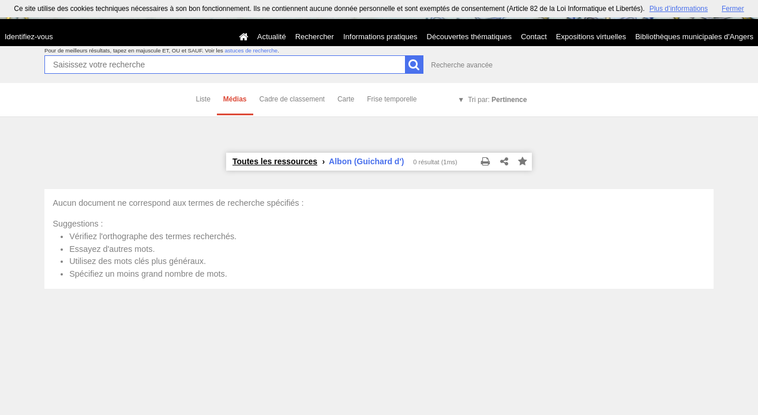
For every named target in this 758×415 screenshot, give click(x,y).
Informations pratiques (380, 36)
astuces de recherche (250, 50)
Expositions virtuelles (591, 36)
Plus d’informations (679, 9)
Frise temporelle (391, 99)
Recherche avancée (462, 65)
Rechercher (314, 36)
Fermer (733, 9)
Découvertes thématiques (469, 36)
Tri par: (497, 100)
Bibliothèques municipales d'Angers (694, 36)
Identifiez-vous (29, 36)
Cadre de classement (292, 99)
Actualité (271, 36)
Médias (235, 99)
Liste (203, 99)
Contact (534, 36)
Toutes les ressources (274, 161)
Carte (345, 99)
